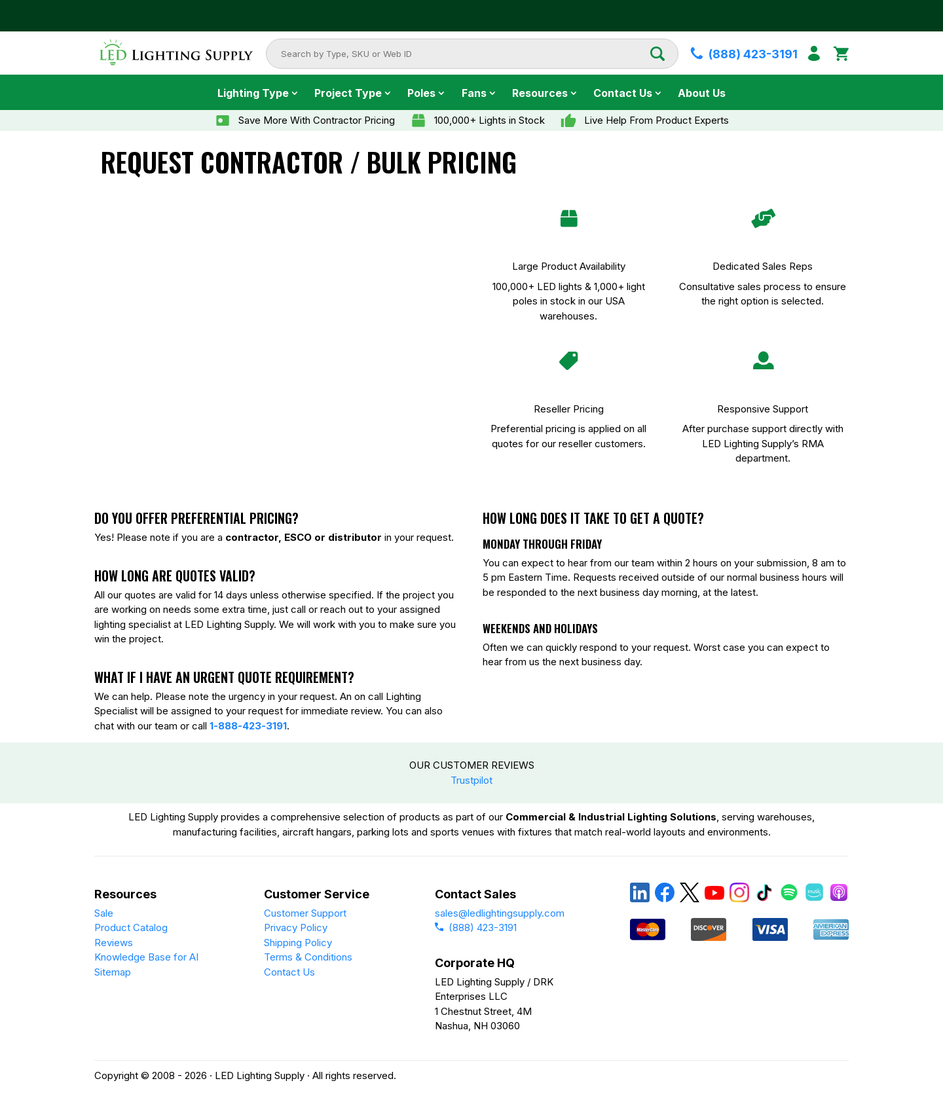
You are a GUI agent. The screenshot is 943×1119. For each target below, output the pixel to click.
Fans (474, 93)
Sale (103, 913)
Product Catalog (131, 927)
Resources (540, 93)
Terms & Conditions (308, 957)
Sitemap (112, 972)
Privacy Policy (295, 927)
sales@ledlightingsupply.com (499, 913)
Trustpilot (471, 780)
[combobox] (465, 53)
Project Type (348, 93)
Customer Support (305, 913)
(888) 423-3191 (476, 927)
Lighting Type (253, 93)
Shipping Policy (298, 942)
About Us (702, 93)
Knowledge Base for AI (146, 957)
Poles (421, 93)
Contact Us (622, 93)
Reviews (113, 942)
